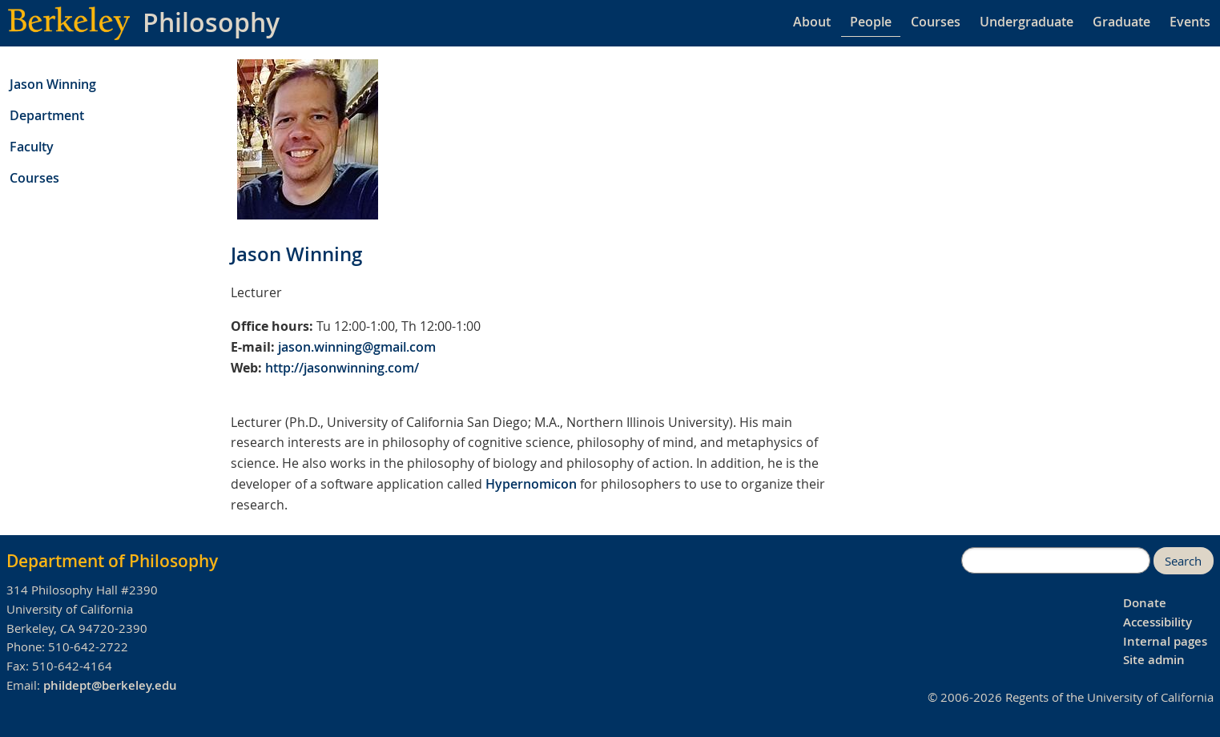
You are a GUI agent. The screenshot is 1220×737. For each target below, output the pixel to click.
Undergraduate (1026, 21)
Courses (935, 21)
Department (47, 115)
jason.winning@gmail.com (357, 347)
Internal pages (1165, 641)
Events (1190, 21)
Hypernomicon (531, 484)
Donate (1144, 602)
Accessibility (1157, 622)
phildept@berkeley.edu (110, 685)
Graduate (1121, 21)
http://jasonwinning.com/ (342, 368)
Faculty (32, 146)
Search (1183, 561)
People (871, 21)
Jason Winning (53, 84)
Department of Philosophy (112, 561)
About (812, 21)
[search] (1055, 560)
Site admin (1154, 659)
